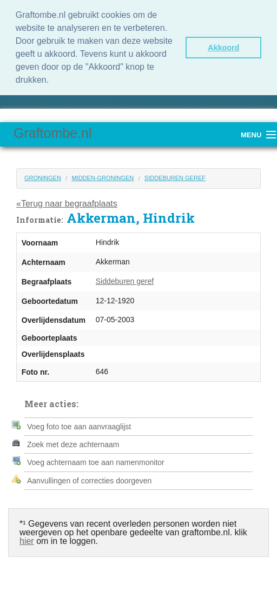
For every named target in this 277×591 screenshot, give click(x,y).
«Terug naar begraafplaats (66, 203)
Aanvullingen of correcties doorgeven (89, 480)
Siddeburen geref (175, 178)
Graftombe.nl (53, 133)
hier (26, 541)
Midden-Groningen (102, 178)
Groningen (42, 178)
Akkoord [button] (223, 47)
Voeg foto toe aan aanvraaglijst (79, 426)
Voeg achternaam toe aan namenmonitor (95, 462)
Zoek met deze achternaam (73, 444)
